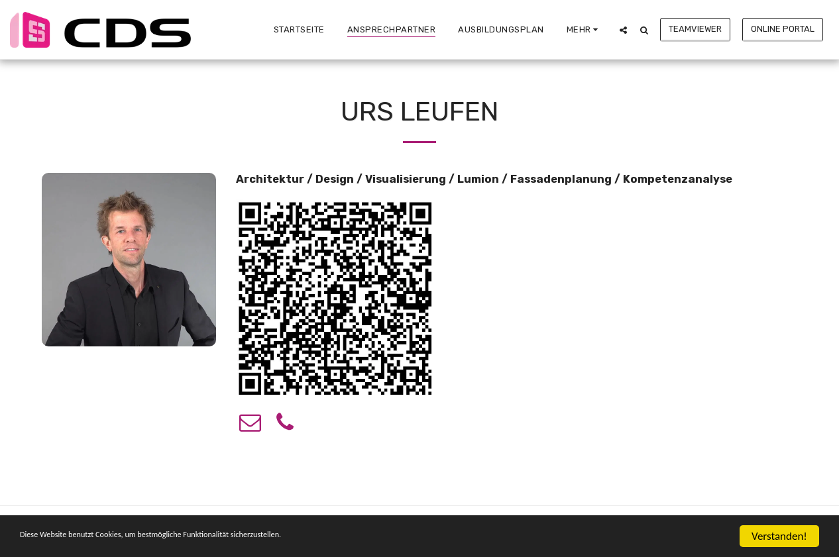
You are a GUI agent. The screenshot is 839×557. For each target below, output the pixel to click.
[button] (623, 29)
